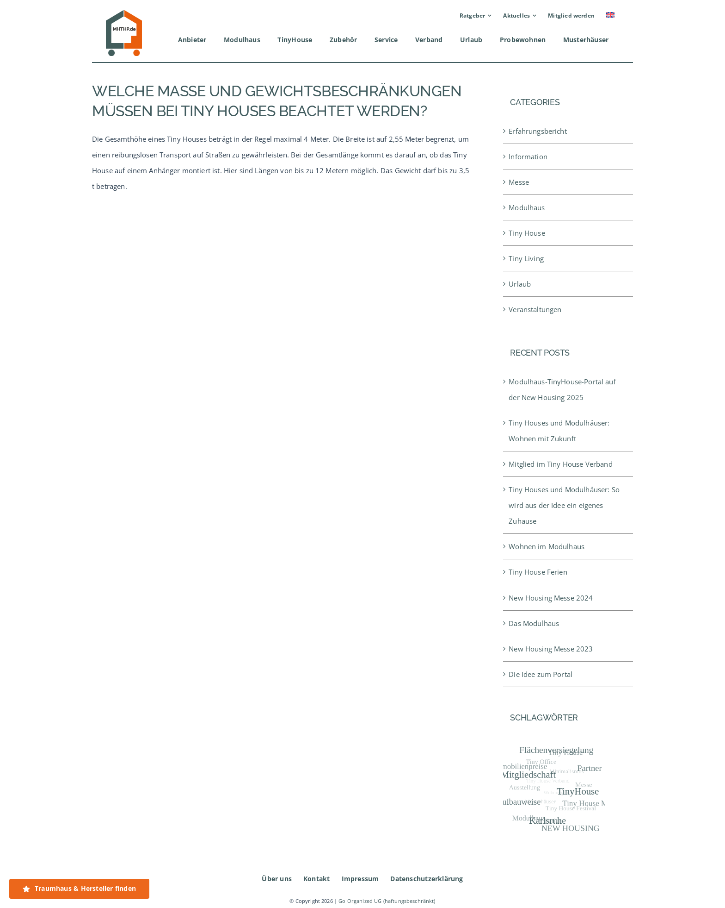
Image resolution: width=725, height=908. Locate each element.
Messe (519, 182)
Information (528, 156)
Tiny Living (526, 258)
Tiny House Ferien (538, 571)
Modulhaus (527, 207)
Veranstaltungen (535, 309)
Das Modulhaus (534, 623)
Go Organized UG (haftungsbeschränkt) (386, 901)
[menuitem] (610, 15)
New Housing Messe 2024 (551, 597)
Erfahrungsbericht (538, 131)
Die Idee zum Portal (540, 674)
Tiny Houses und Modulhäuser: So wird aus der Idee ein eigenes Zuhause (564, 505)
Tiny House (527, 233)
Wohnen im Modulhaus (546, 546)
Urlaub (520, 283)
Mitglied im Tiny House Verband (561, 464)
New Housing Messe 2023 (551, 648)
